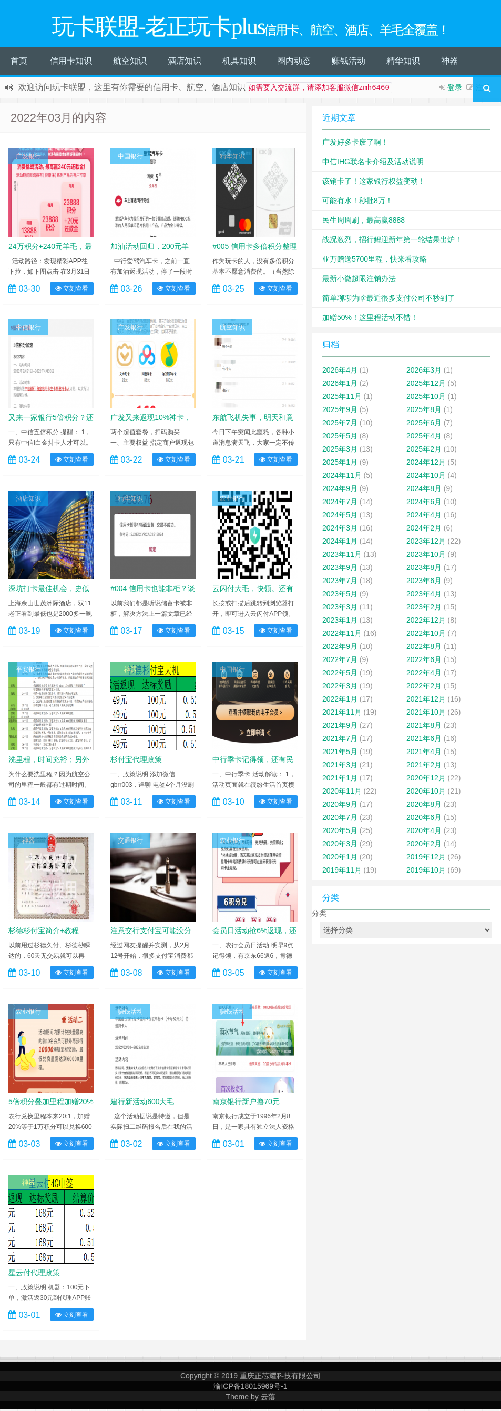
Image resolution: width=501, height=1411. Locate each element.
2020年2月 (424, 845)
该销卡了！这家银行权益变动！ (373, 182)
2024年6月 (424, 503)
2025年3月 (339, 450)
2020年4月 (424, 832)
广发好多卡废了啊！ (355, 143)
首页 (19, 62)
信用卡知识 (71, 62)
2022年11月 (342, 635)
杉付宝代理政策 (136, 761)
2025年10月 (426, 398)
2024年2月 (424, 529)
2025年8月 (424, 411)
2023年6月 (424, 582)
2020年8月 (424, 806)
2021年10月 (426, 713)
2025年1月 (339, 463)
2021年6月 (424, 740)
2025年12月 (426, 385)
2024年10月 (426, 477)
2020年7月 (339, 819)
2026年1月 (339, 385)
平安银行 (28, 671)
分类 (319, 914)
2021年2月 (424, 766)
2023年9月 (339, 569)
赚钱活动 (348, 62)
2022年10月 (426, 635)
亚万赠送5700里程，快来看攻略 (374, 260)
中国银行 (130, 158)
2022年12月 (426, 621)
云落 (268, 1398)
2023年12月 (426, 542)
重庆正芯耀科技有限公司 (280, 1377)
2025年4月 (424, 437)
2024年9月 (339, 490)
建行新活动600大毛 (142, 1103)
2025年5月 (339, 437)
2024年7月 (339, 503)
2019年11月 (342, 871)
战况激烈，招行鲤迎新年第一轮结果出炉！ (392, 241)
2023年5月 (339, 595)
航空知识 (130, 62)
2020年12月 (426, 779)
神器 (449, 62)
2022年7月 (339, 661)
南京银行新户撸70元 (246, 1103)
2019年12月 (426, 858)
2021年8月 (424, 727)
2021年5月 (339, 753)
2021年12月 (426, 700)
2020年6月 (424, 819)
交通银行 (130, 842)
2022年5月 (339, 674)
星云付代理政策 (34, 1274)
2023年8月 (424, 569)
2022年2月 (424, 687)
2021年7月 (339, 740)
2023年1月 (339, 621)
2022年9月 (339, 648)
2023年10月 (426, 556)
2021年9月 (339, 727)
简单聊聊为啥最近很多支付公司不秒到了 (388, 299)
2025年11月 (342, 398)
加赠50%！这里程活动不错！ (370, 319)
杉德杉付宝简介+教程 (43, 932)
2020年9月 (339, 806)
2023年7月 (339, 582)
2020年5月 (339, 832)
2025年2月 (424, 450)
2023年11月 (342, 556)
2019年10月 (426, 871)
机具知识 (239, 62)
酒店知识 (184, 62)
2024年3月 (339, 529)
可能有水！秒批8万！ (357, 202)
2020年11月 (342, 792)
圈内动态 (294, 62)
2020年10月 (426, 792)
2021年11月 (342, 713)
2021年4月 (424, 753)
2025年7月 (339, 424)
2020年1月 (339, 858)
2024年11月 (342, 477)
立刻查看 (71, 290)
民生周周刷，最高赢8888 (363, 221)
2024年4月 (424, 516)
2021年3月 (339, 766)
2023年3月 (339, 608)
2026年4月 (339, 371)
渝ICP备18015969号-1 (250, 1388)
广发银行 (28, 158)
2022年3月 (339, 687)
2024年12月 (426, 463)
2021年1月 (339, 779)
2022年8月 (424, 648)
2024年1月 (339, 542)
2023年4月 (424, 595)
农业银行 (232, 500)
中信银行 (28, 329)
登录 (454, 89)
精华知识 (403, 62)
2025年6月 (424, 424)
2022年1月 (339, 700)
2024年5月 (339, 516)
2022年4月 (424, 674)
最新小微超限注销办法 (359, 280)
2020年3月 (339, 845)
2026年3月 (424, 371)
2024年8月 (424, 490)
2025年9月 (339, 411)
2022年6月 (424, 661)
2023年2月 (424, 608)
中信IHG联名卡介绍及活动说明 (373, 163)
